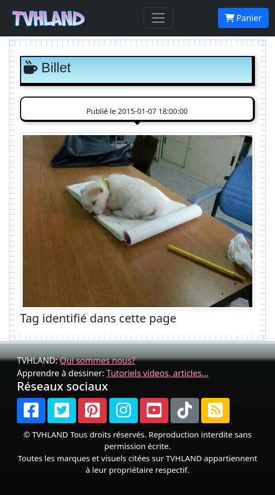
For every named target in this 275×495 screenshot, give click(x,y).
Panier (243, 18)
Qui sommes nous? (97, 360)
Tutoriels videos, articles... (157, 373)
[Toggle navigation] (158, 17)
